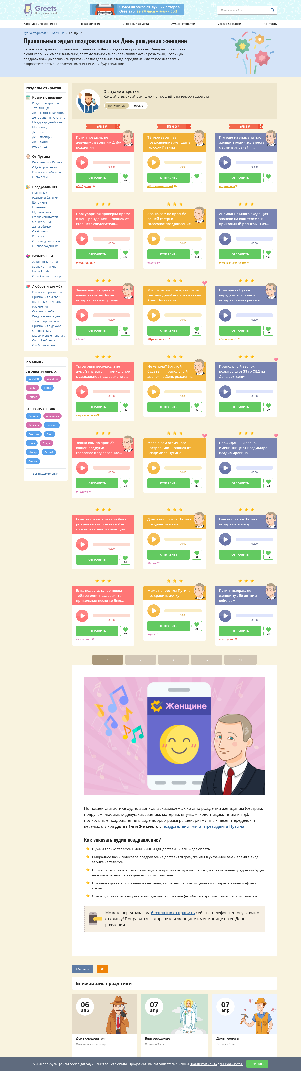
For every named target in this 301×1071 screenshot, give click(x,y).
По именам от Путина (47, 162)
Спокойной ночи (43, 340)
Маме (153, 563)
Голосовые (228, 339)
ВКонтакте (82, 969)
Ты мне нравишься (45, 321)
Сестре (153, 262)
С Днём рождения (44, 167)
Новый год (39, 146)
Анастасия (52, 416)
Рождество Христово (46, 103)
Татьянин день (42, 108)
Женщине (84, 639)
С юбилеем (40, 177)
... (207, 660)
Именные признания (47, 292)
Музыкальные (87, 415)
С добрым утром (43, 345)
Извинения (40, 306)
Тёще (81, 339)
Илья (31, 443)
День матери (41, 142)
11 (240, 660)
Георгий (33, 434)
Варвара (33, 425)
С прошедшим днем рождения (49, 241)
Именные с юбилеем (46, 172)
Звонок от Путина (44, 266)
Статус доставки (229, 24)
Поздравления (90, 24)
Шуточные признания (47, 302)
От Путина (84, 186)
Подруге (83, 491)
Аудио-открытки (183, 24)
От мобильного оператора (49, 276)
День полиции (42, 137)
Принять (257, 1064)
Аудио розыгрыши (45, 262)
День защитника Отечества (49, 117)
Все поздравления (45, 473)
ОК (102, 969)
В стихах (38, 236)
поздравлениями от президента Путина (203, 826)
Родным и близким (233, 262)
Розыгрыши (86, 262)
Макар (32, 452)
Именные (39, 207)
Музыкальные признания (49, 335)
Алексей (33, 416)
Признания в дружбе (46, 326)
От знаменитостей (161, 186)
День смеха (40, 132)
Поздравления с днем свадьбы (49, 316)
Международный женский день (49, 122)
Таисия (32, 397)
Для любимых (41, 226)
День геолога (227, 1038)
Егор (49, 434)
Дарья (32, 388)
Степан (32, 461)
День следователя (91, 1038)
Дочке (153, 634)
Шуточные (228, 186)
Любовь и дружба (136, 24)
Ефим (47, 388)
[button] (82, 162)
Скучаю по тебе (43, 311)
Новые (138, 105)
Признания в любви (46, 297)
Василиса (52, 378)
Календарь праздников (40, 24)
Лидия (46, 443)
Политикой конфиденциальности (216, 1064)
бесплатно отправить (173, 912)
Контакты (270, 24)
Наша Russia (41, 271)
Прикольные (157, 339)
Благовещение (157, 1038)
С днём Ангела (42, 222)
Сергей (48, 452)
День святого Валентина (49, 113)
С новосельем (41, 331)
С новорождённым (45, 246)
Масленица (40, 127)
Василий (33, 378)
